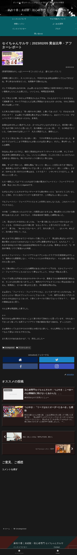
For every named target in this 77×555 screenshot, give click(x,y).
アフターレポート (23, 347)
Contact (57, 547)
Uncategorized (8, 347)
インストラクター (20, 547)
